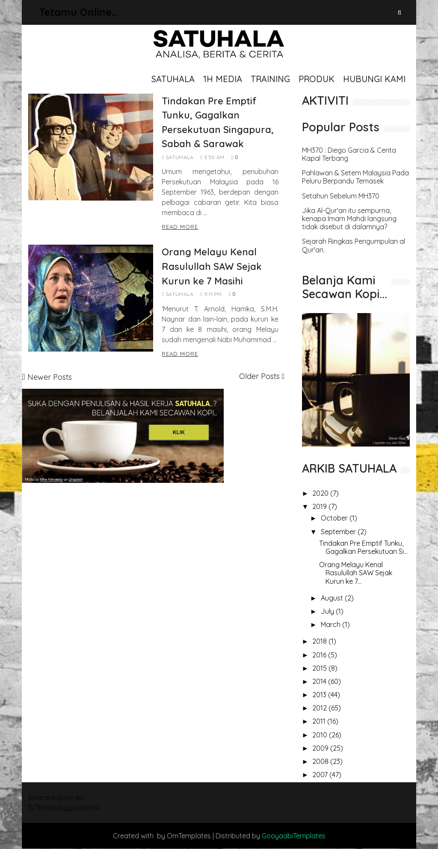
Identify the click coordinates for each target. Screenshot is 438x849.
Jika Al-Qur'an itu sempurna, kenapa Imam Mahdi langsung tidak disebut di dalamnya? (349, 219)
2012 (320, 708)
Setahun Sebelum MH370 (340, 196)
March (331, 624)
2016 (320, 655)
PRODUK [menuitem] (316, 79)
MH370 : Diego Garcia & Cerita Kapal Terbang (349, 154)
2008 (321, 761)
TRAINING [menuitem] (270, 79)
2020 (321, 493)
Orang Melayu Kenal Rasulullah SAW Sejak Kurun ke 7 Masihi (212, 266)
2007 (320, 774)
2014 (320, 681)
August (333, 598)
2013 (320, 694)
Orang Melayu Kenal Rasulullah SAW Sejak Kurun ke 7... (355, 572)
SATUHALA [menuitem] (173, 79)
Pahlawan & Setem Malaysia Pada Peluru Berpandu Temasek (355, 177)
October (335, 518)
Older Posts (259, 376)
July (328, 611)
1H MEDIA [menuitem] (222, 79)
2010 (320, 735)
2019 (320, 506)
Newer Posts (49, 377)
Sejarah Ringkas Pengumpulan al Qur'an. (353, 245)
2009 (321, 748)
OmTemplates (189, 835)
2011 (319, 721)
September (339, 531)
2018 (320, 641)
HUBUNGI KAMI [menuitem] (374, 79)
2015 (320, 668)
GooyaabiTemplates (294, 835)
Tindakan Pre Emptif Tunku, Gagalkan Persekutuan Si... (363, 547)
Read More (180, 226)
